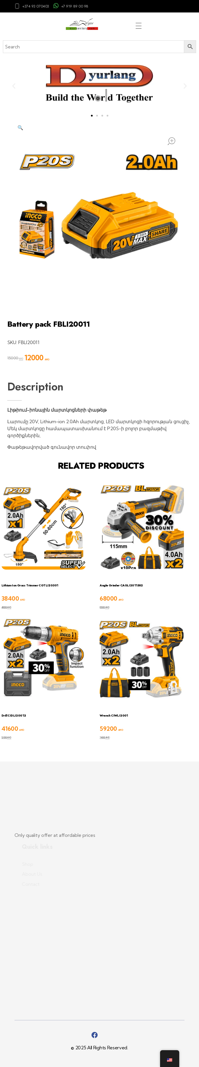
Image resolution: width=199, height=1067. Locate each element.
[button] (13, 85)
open (171, 141)
